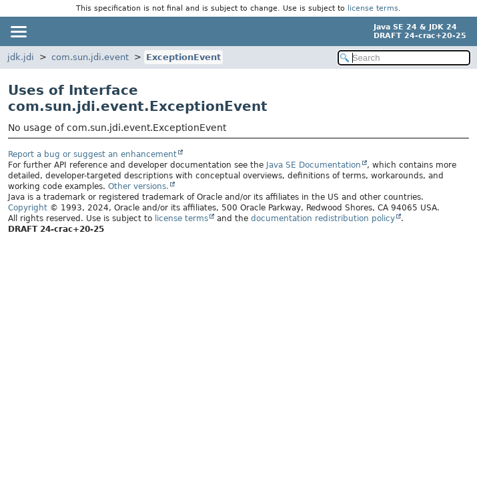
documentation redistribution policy (323, 218)
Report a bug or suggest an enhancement (92, 154)
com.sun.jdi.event (90, 57)
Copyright (27, 207)
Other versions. (138, 186)
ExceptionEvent (183, 57)
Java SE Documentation (313, 165)
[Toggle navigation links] (18, 31)
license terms (373, 8)
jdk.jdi (20, 57)
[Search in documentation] (404, 57)
